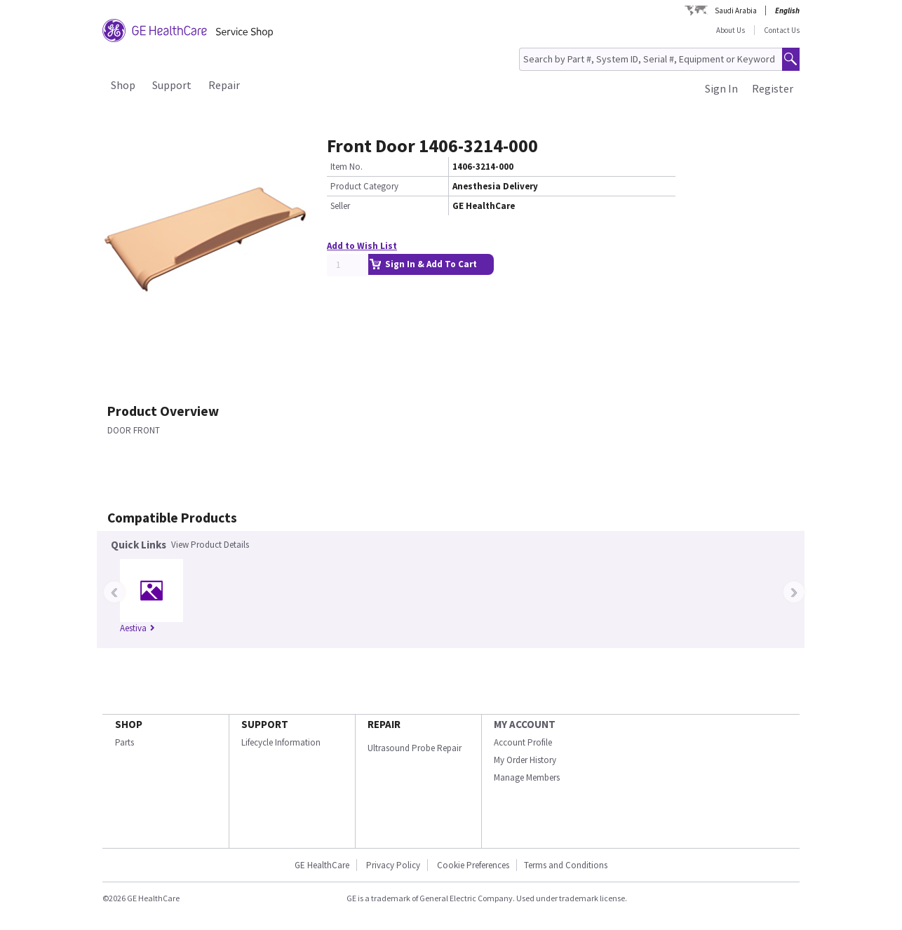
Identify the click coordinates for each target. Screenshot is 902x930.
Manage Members (527, 777)
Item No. (346, 167)
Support (171, 85)
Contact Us (782, 30)
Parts (124, 742)
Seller (340, 206)
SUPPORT (264, 724)
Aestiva (137, 628)
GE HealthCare (322, 865)
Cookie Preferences (473, 865)
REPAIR (384, 724)
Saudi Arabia (736, 10)
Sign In (721, 88)
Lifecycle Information (281, 742)
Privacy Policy (392, 865)
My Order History (525, 760)
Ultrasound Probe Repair (415, 748)
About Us (730, 30)
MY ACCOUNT (525, 724)
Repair (224, 85)
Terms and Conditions (565, 865)
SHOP (128, 724)
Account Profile (523, 742)
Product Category (364, 186)
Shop (123, 85)
